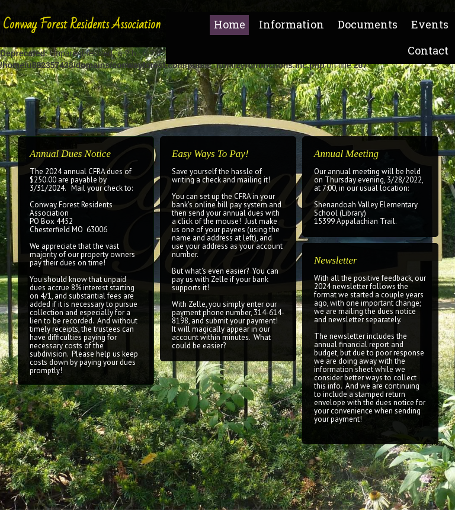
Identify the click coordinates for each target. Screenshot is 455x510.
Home (229, 24)
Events (429, 24)
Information (291, 24)
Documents (368, 24)
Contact (428, 50)
